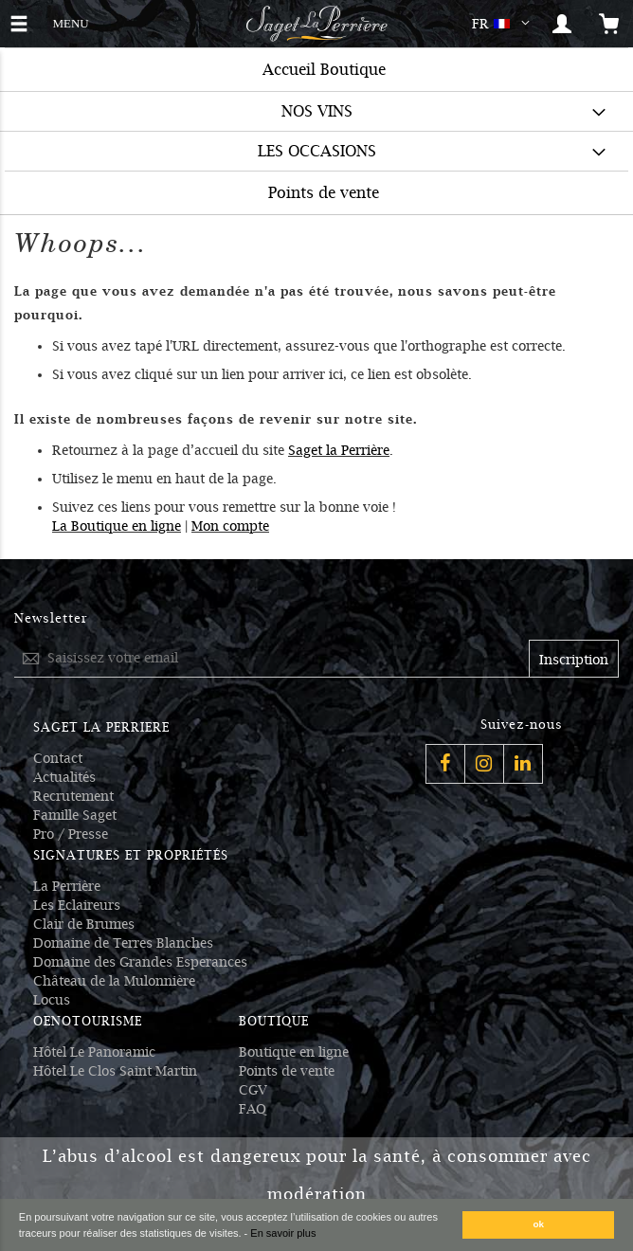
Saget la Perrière (338, 450)
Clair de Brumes (84, 924)
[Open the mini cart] (609, 23)
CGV (253, 1089)
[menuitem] (316, 111)
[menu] (316, 130)
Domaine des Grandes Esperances (140, 962)
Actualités (64, 777)
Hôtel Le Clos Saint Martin (115, 1071)
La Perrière (66, 886)
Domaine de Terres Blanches (123, 943)
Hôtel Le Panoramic (94, 1052)
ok (539, 1224)
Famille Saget (75, 815)
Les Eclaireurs (76, 905)
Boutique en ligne (294, 1052)
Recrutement (73, 796)
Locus (51, 999)
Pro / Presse (70, 834)
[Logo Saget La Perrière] (316, 23)
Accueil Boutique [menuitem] (324, 70)
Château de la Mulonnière (114, 980)
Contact (57, 758)
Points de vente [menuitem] (323, 193)
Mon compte (230, 526)
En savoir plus (283, 1233)
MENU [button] (70, 21)
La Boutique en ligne (116, 526)
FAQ (252, 1108)
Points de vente (287, 1071)
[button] (504, 23)
